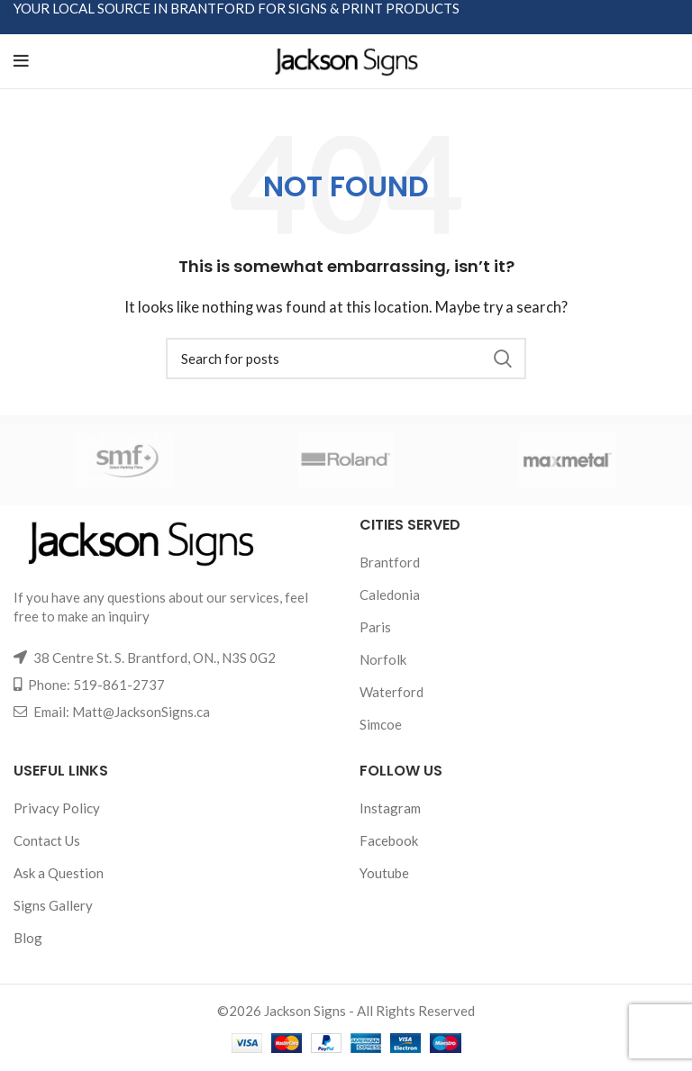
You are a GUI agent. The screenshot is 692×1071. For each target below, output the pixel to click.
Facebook (389, 840)
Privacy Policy (57, 808)
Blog (28, 938)
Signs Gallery (53, 905)
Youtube (384, 873)
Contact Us (47, 840)
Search (501, 358)
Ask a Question (59, 873)
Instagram (390, 808)
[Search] (346, 358)
